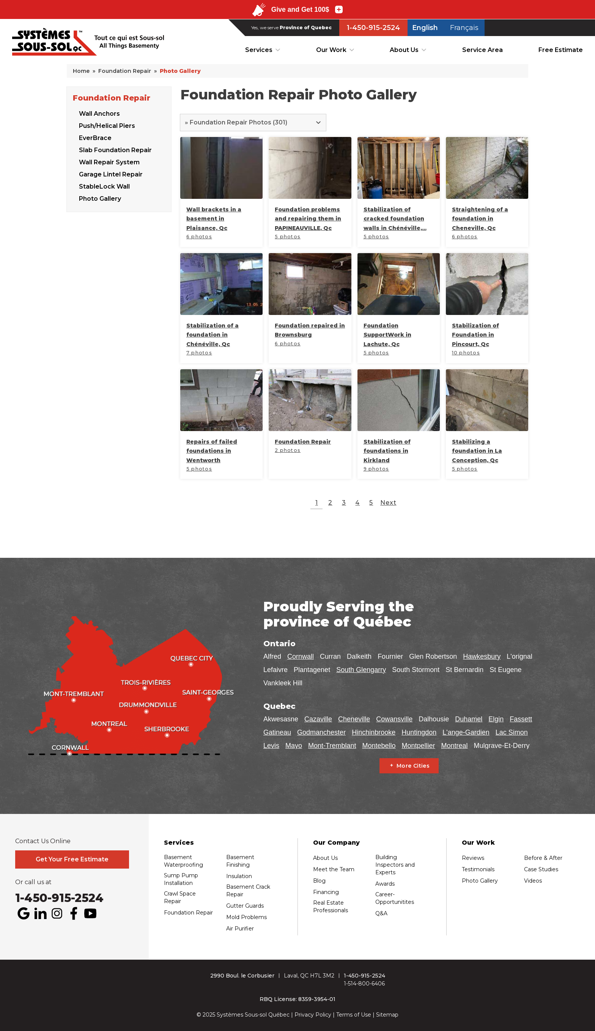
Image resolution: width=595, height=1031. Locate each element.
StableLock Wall (104, 185)
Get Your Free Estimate (72, 859)
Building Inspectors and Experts (395, 865)
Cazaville (318, 719)
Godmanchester (321, 732)
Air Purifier (240, 928)
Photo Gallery (100, 197)
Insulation (239, 876)
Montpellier (418, 745)
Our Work (331, 50)
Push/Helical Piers (107, 124)
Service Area (482, 50)
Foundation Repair (111, 96)
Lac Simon (512, 732)
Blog (319, 880)
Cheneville (354, 719)
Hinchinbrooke (373, 732)
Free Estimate (560, 50)
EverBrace (95, 136)
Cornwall (300, 656)
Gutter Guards (245, 905)
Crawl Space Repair (180, 897)
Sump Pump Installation (181, 879)
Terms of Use (353, 1014)
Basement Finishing (240, 861)
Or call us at (33, 882)
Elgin (496, 719)
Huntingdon (418, 732)
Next (388, 502)
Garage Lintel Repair (111, 173)
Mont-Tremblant (332, 745)
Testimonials (478, 869)
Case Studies (541, 869)
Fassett (521, 719)
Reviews (473, 858)
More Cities (413, 765)
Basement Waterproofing (183, 861)
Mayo (293, 745)
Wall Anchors (99, 112)
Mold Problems (246, 917)
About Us (404, 50)
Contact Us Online (43, 841)
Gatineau (277, 732)
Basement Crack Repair (248, 890)
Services (258, 50)
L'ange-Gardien (466, 732)
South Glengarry (361, 670)
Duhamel (468, 719)
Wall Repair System (109, 161)
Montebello (378, 745)
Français (464, 28)
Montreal (454, 745)
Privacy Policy (312, 1014)
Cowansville (394, 719)
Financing (326, 892)
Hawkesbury (482, 656)
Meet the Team (333, 869)
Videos (533, 880)
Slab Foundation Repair (115, 149)
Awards (385, 883)
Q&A (381, 913)
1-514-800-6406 (364, 983)
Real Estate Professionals (330, 906)
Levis (271, 745)
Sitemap (387, 1014)
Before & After (543, 858)
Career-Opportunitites (394, 898)
